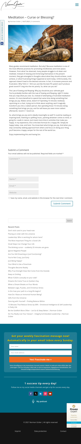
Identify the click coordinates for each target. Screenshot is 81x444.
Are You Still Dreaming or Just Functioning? (25, 254)
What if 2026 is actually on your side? (22, 278)
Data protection (40, 431)
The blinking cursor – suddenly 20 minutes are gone (28, 247)
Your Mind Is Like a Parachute (19, 264)
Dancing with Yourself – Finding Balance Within (26, 301)
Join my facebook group (2, 31)
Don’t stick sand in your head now (21, 230)
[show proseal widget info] (74, 426)
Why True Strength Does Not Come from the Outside (28, 271)
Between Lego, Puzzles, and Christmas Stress (25, 288)
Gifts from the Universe (17, 298)
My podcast (41, 401)
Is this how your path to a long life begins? (24, 291)
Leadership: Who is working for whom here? (25, 237)
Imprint (18, 431)
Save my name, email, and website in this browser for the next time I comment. (42, 198)
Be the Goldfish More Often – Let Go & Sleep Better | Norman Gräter (35, 310)
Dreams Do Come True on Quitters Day (23, 281)
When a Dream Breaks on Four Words (23, 284)
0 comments (35, 21)
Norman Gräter (15, 21)
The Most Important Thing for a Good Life (24, 240)
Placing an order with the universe (21, 234)
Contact (63, 431)
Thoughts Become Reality (18, 267)
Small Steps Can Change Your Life (21, 244)
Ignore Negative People (17, 251)
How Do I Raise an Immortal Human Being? (25, 294)
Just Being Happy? (15, 261)
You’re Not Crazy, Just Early (18, 257)
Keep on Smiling (14, 274)
